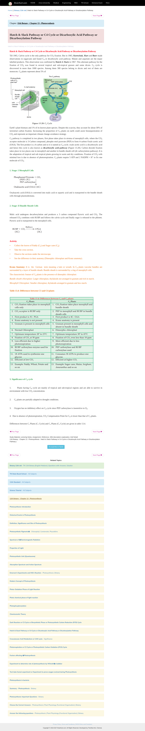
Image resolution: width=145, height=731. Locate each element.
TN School (84, 3)
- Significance (31, 639)
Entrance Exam (97, 3)
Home (10, 10)
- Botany (23, 688)
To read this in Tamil (56, 447)
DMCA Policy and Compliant (83, 724)
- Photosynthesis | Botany (35, 573)
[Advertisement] (122, 43)
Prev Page (14, 16)
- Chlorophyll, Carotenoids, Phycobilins (34, 532)
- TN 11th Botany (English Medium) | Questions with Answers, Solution (41, 466)
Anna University (44, 3)
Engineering (66, 3)
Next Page (97, 16)
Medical (56, 3)
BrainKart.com (20, 3)
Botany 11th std (20, 10)
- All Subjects (23, 474)
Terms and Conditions (68, 724)
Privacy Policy (57, 724)
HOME (32, 3)
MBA (76, 3)
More (108, 3)
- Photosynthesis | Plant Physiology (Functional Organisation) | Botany (45, 705)
